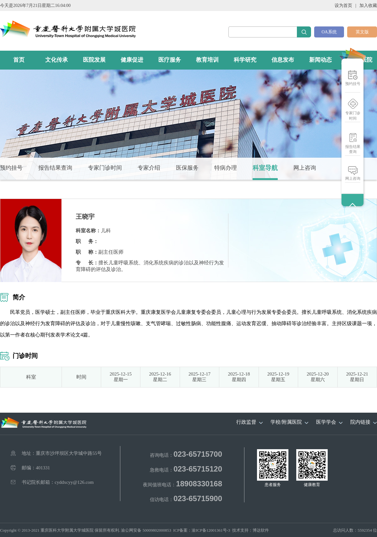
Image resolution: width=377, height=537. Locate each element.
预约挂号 (352, 84)
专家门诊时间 (352, 116)
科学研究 (245, 60)
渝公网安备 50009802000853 (146, 530)
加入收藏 (368, 5)
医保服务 (187, 168)
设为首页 (343, 5)
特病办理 (225, 168)
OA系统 (328, 32)
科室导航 (265, 167)
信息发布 (282, 60)
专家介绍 (149, 168)
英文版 (362, 32)
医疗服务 (169, 60)
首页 (19, 60)
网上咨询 (352, 178)
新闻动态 (320, 60)
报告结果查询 (352, 149)
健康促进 (132, 60)
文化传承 (56, 60)
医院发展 (94, 60)
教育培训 (207, 60)
